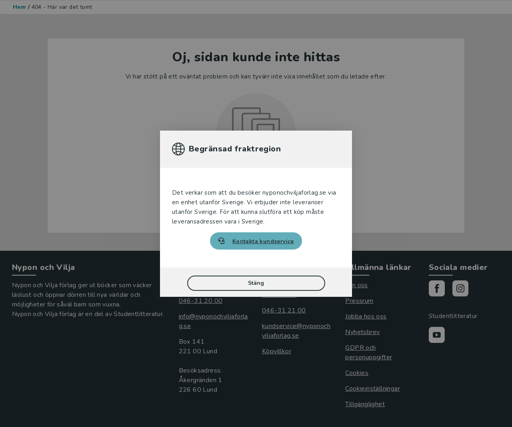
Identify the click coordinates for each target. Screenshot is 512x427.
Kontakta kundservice (263, 241)
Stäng (256, 283)
